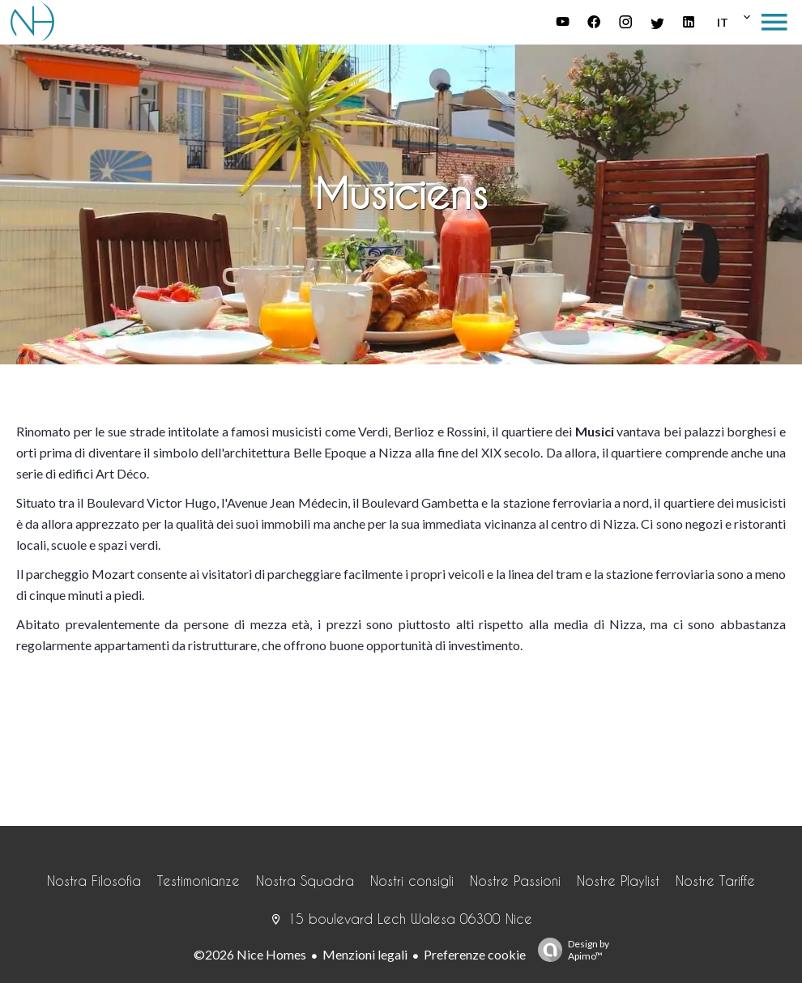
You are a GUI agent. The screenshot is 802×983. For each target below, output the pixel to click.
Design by (569, 950)
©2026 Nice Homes (250, 954)
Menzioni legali (364, 954)
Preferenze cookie (475, 954)
